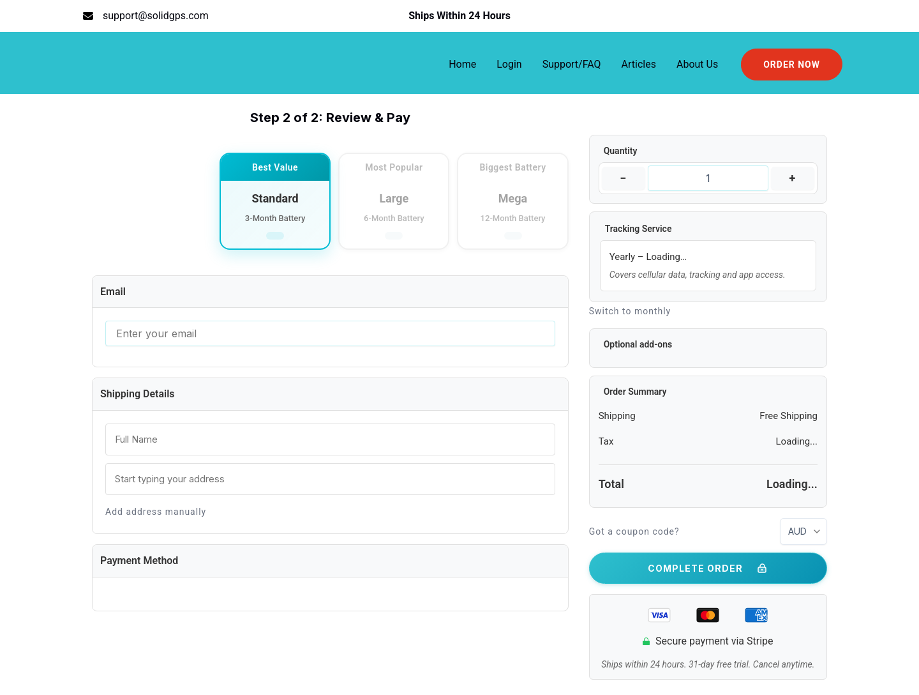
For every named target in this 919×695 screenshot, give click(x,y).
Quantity (621, 151)
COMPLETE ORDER (708, 568)
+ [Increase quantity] (792, 178)
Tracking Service (638, 229)
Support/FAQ (571, 64)
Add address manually (155, 512)
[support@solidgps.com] (146, 16)
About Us (697, 64)
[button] (791, 64)
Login (509, 64)
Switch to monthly (630, 311)
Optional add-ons (638, 344)
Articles (639, 64)
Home (462, 64)
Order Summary (635, 391)
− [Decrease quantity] (623, 178)
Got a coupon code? (634, 531)
